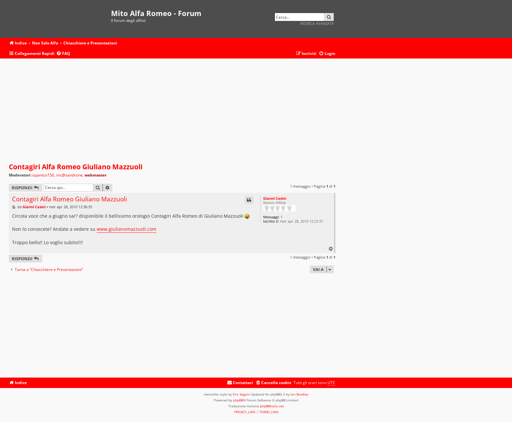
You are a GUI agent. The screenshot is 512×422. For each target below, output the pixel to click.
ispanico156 (43, 175)
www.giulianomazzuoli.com (126, 229)
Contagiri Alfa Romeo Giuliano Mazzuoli (75, 166)
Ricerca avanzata (317, 23)
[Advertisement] (172, 111)
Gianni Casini (274, 198)
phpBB (238, 400)
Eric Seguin (241, 394)
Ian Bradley (299, 394)
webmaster (95, 175)
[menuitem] (63, 53)
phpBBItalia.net (272, 406)
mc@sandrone (69, 175)
